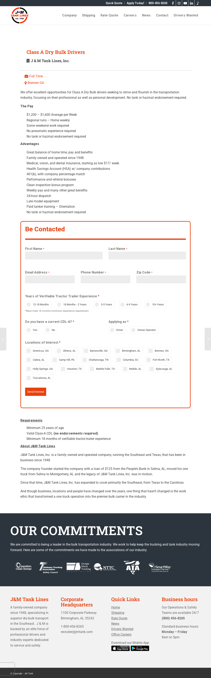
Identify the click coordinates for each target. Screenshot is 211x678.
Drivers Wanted (122, 627)
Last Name (118, 249)
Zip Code (144, 272)
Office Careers (121, 633)
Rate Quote (119, 617)
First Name (34, 249)
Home (115, 606)
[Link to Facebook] (173, 3)
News (115, 622)
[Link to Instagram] (179, 3)
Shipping (117, 611)
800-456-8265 (158, 3)
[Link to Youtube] (185, 3)
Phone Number (93, 272)
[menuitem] (114, 3)
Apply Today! (135, 3)
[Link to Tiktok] (198, 3)
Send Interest (35, 391)
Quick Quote (114, 3)
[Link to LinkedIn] (191, 3)
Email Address (37, 272)
